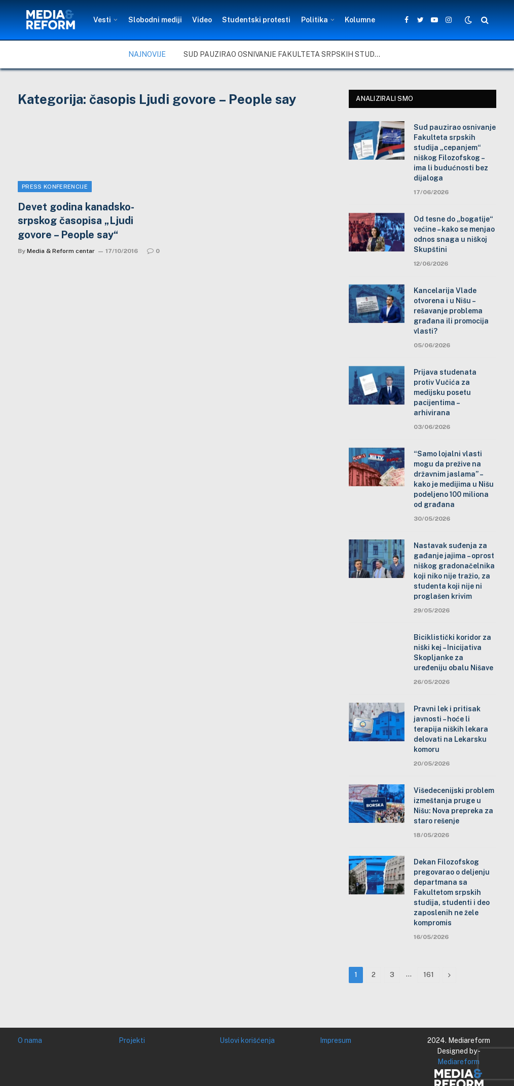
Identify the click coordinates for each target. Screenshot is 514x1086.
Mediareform (458, 1062)
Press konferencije (55, 187)
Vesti (102, 20)
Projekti (132, 1040)
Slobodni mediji (155, 20)
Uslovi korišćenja (247, 1040)
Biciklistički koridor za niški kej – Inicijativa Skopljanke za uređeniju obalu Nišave (453, 652)
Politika (314, 20)
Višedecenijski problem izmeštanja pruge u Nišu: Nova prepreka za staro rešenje (454, 805)
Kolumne (360, 20)
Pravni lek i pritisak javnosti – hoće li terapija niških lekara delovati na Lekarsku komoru (451, 729)
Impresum (335, 1040)
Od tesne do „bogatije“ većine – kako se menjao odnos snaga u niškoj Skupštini (454, 234)
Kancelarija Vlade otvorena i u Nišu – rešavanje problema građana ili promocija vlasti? (451, 310)
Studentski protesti (256, 20)
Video (202, 20)
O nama (30, 1040)
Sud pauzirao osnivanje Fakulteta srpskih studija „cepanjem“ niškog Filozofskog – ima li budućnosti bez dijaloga (284, 54)
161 (428, 975)
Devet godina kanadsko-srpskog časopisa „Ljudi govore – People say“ (76, 220)
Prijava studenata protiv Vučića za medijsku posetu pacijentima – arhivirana (445, 392)
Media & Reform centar (61, 251)
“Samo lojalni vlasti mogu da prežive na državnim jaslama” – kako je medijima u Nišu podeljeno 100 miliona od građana (454, 479)
